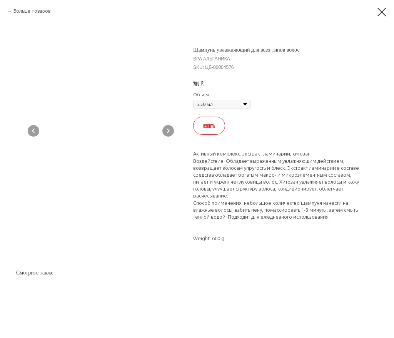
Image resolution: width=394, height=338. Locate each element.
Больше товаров (31, 10)
